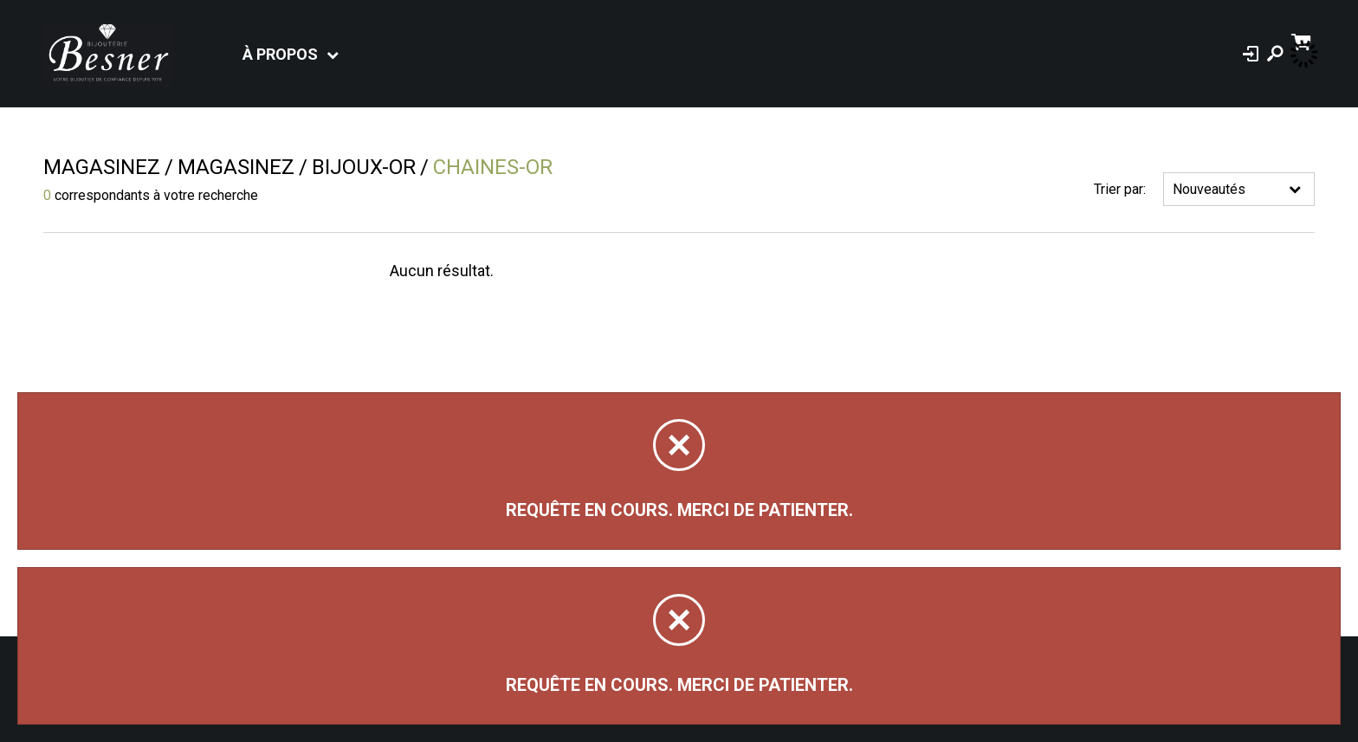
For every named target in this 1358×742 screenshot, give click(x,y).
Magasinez (101, 167)
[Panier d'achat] (1303, 40)
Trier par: (1120, 189)
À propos (280, 54)
